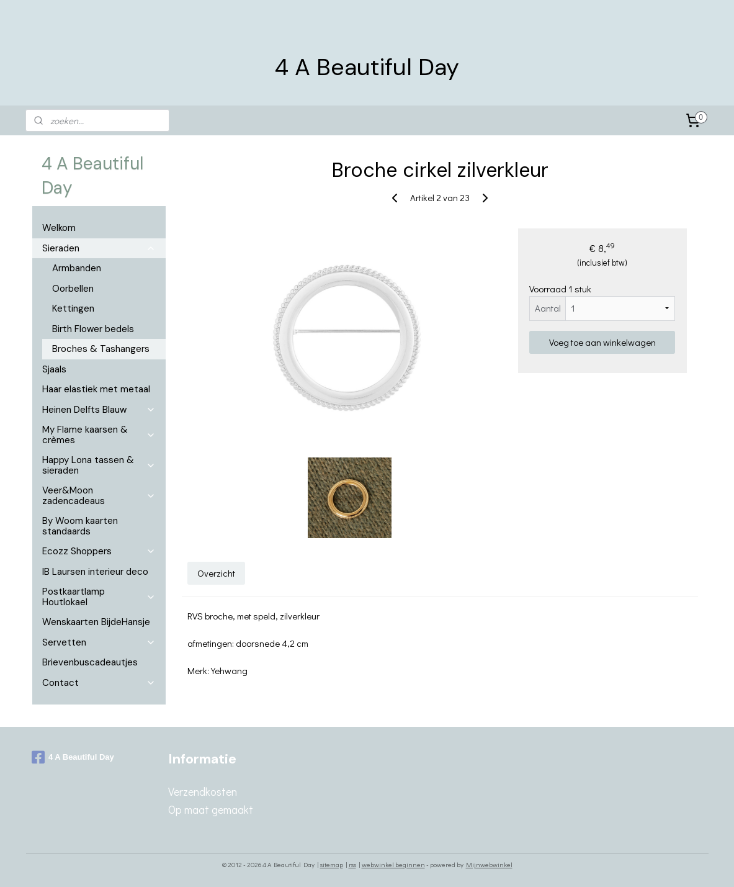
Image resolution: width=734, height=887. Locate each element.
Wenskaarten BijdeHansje (96, 622)
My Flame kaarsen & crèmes (99, 434)
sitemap (331, 864)
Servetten (99, 642)
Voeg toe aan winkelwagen (602, 342)
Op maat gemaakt (210, 809)
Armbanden (76, 268)
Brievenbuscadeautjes (90, 662)
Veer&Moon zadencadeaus (99, 495)
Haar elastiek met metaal (96, 389)
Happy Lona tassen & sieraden (99, 465)
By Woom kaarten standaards (80, 526)
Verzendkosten (202, 791)
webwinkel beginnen (393, 864)
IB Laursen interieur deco (95, 571)
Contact (99, 683)
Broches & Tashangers (101, 349)
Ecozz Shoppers (99, 551)
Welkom (59, 228)
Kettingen (73, 308)
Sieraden (99, 248)
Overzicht (217, 572)
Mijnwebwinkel (489, 864)
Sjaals (54, 369)
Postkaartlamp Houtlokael (99, 596)
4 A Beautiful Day (73, 757)
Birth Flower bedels (93, 329)
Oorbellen (73, 288)
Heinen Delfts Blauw (99, 409)
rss (352, 864)
